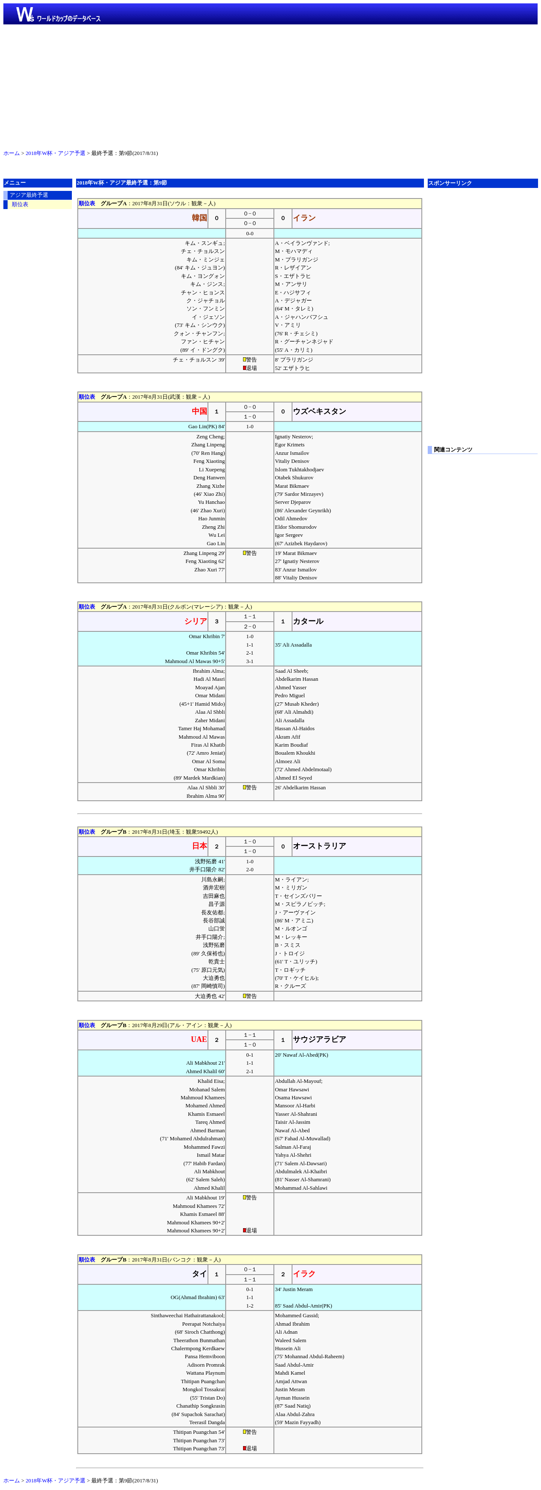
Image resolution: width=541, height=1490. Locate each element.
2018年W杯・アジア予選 (56, 153)
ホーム (11, 153)
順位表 (87, 203)
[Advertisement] (270, 85)
